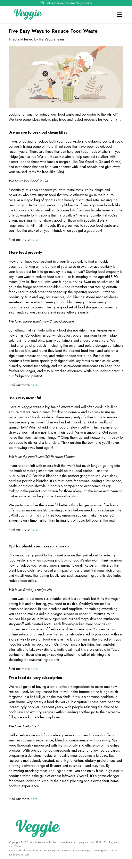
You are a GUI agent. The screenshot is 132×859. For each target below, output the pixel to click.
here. (34, 239)
